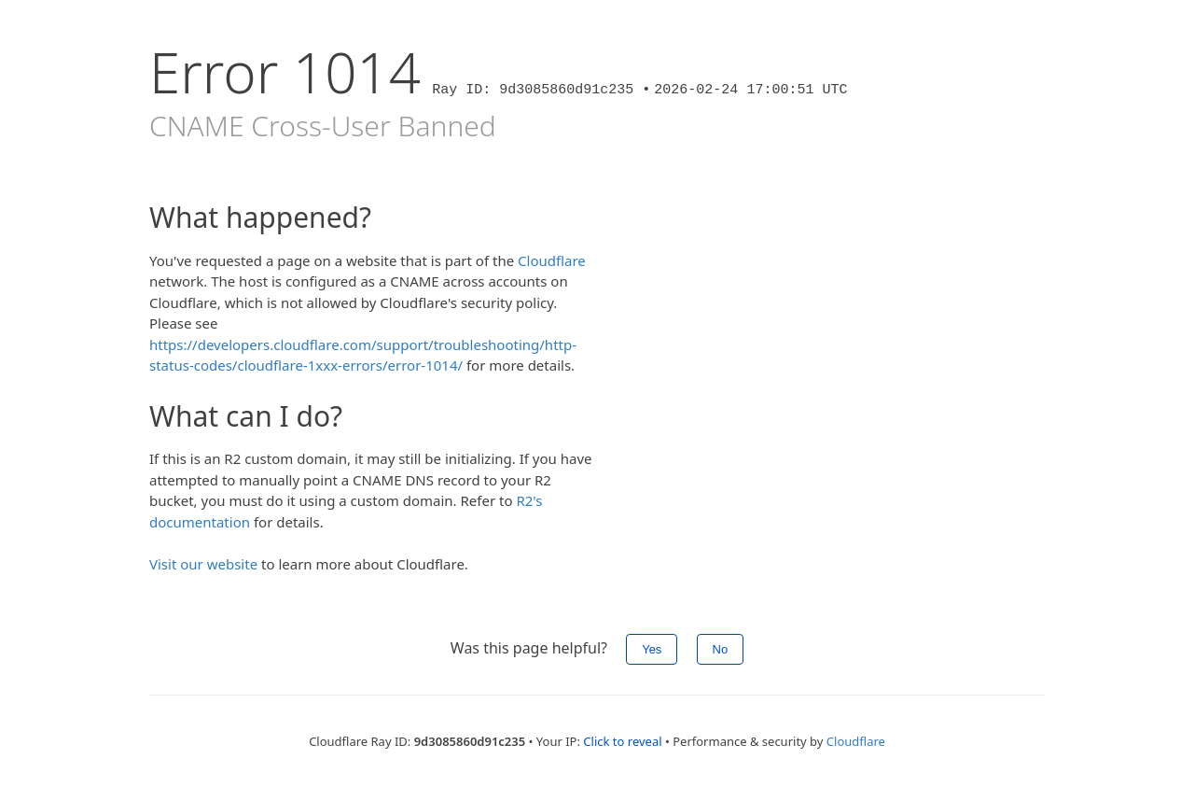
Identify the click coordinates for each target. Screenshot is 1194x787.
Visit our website (203, 564)
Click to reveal (622, 741)
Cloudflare (552, 260)
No (721, 649)
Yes (651, 649)
